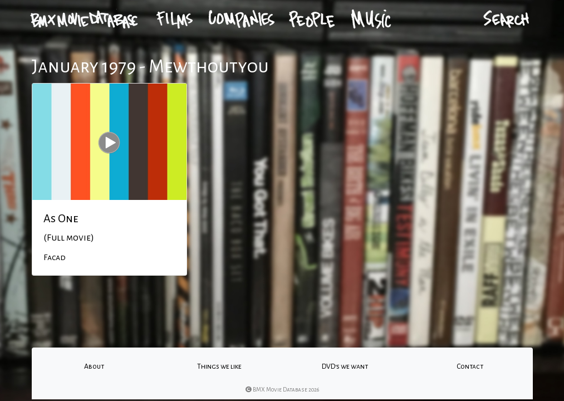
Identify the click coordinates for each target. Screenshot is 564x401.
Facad (54, 257)
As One (61, 218)
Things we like (219, 366)
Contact (470, 366)
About (94, 366)
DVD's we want (345, 366)
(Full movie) (68, 238)
